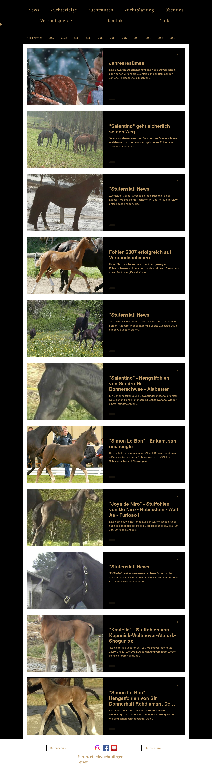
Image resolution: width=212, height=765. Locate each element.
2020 (88, 37)
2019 (100, 37)
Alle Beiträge (34, 37)
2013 (172, 37)
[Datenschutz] (58, 748)
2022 (64, 37)
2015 (148, 37)
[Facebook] (106, 748)
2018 (112, 37)
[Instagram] (97, 748)
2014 (160, 37)
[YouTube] (114, 748)
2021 (76, 37)
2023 (52, 37)
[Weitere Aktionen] (178, 55)
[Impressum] (153, 748)
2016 (136, 37)
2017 (124, 37)
